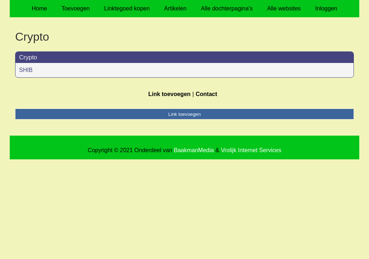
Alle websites (284, 8)
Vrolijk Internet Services (251, 150)
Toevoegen (76, 8)
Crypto (28, 57)
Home (39, 8)
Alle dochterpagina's (227, 8)
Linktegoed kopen (127, 8)
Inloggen (326, 8)
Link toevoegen (169, 94)
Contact (206, 94)
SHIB (25, 70)
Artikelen (175, 8)
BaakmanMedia (194, 150)
